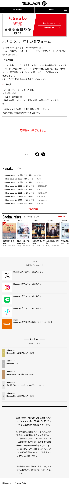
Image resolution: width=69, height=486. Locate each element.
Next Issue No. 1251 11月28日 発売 (26, 193)
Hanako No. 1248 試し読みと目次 (25, 203)
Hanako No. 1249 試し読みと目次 (25, 196)
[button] (64, 233)
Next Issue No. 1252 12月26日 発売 (26, 186)
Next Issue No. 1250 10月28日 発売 (26, 200)
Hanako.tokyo (51, 23)
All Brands (12, 10)
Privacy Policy (21, 483)
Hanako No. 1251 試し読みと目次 (25, 182)
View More (34, 209)
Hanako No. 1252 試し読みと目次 (23, 175)
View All (62, 217)
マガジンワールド (34, 3)
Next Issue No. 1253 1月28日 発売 (23, 179)
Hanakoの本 (52, 28)
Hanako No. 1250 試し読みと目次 (25, 189)
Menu (58, 10)
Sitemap (6, 483)
